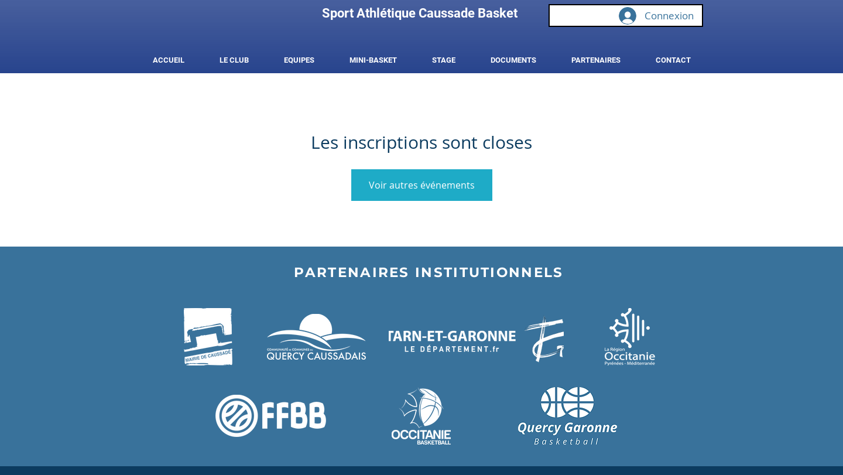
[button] (234, 60)
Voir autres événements (422, 185)
